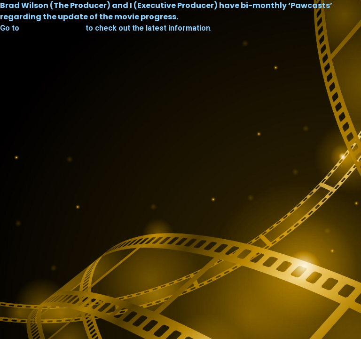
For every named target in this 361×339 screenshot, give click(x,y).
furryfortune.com (52, 28)
